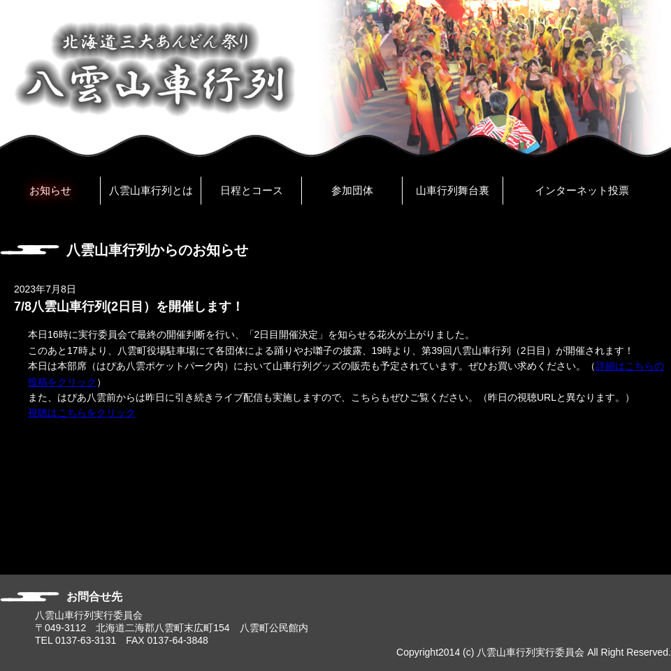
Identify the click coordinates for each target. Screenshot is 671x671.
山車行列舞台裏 (452, 190)
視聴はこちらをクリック (82, 412)
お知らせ (50, 190)
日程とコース (251, 190)
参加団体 (352, 190)
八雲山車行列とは (151, 190)
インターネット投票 (582, 190)
